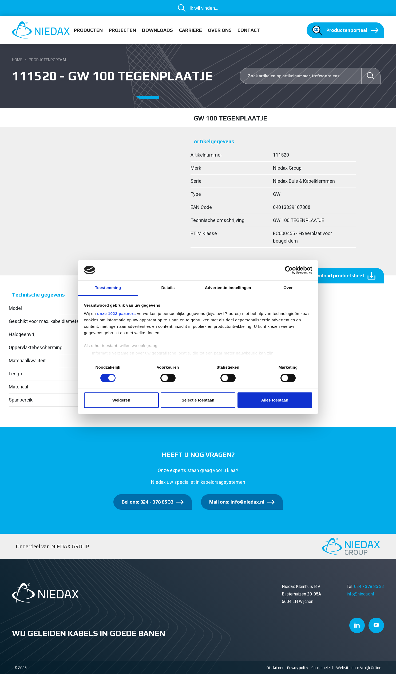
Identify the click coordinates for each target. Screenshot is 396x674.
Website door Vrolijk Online (358, 667)
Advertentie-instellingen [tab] (228, 287)
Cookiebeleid (322, 667)
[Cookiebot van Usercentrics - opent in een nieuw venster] (289, 270)
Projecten (122, 30)
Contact (248, 30)
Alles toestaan (274, 400)
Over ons (220, 30)
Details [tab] (168, 287)
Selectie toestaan (198, 400)
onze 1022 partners (116, 313)
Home (17, 60)
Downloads (157, 30)
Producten (88, 30)
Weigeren (121, 400)
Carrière (190, 30)
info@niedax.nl (360, 594)
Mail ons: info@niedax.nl (236, 502)
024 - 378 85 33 (369, 586)
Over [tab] (288, 287)
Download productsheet (337, 275)
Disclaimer (275, 667)
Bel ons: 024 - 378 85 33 (147, 502)
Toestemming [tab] (108, 287)
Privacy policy (297, 667)
